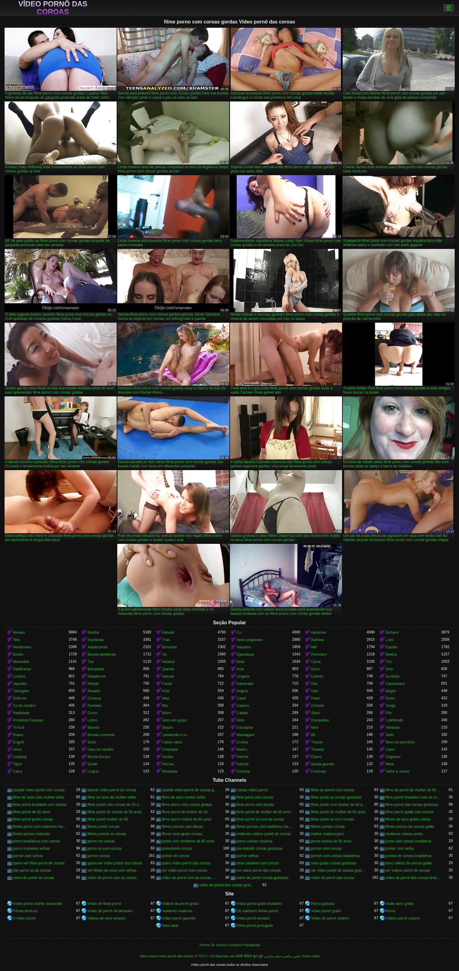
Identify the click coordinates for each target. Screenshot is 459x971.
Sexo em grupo (174, 720)
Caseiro (243, 705)
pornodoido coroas (177, 848)
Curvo (92, 713)
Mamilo (93, 727)
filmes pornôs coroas (328, 826)
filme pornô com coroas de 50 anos (115, 805)
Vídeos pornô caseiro (403, 918)
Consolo (317, 705)
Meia (241, 662)
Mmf (314, 727)
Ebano (316, 757)
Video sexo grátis (400, 904)
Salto (390, 735)
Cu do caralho (24, 705)
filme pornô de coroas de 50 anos (114, 812)
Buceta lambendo (101, 654)
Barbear (317, 640)
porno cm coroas (101, 841)
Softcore (20, 698)
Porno (390, 911)
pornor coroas (98, 856)
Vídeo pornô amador (253, 918)
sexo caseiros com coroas (258, 863)
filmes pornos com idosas (182, 826)
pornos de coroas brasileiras (409, 856)
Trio (389, 662)
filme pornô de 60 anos (31, 812)
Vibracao (393, 727)
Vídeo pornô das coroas (52, 8)
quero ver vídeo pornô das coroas (114, 863)
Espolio (391, 647)
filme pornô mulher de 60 (107, 819)
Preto (315, 698)
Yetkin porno (148, 956)
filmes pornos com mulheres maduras (264, 826)
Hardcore (318, 632)
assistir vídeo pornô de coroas (111, 790)
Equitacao (95, 640)
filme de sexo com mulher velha (39, 797)
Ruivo (390, 698)
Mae (165, 698)
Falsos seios (172, 742)
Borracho (169, 647)
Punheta (94, 705)
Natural (168, 676)
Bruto (91, 742)
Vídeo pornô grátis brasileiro (259, 904)
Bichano (392, 632)
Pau (314, 684)
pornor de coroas (176, 856)
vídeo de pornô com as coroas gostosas (190, 878)
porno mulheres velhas (31, 848)
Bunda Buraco (99, 757)
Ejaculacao (246, 654)
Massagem (246, 735)
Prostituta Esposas (28, 720)
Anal (240, 669)
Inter (314, 691)
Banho (242, 749)
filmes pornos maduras (31, 834)
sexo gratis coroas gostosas (333, 863)
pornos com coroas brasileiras (335, 856)
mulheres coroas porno (404, 834)
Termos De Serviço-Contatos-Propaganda (229, 945)
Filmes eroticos (25, 911)
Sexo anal (170, 925)
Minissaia (169, 771)
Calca (315, 662)
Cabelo (242, 713)
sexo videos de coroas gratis (409, 863)
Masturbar (21, 662)
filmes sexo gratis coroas (182, 834)
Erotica (242, 742)
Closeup (94, 698)
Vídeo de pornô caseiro (330, 918)
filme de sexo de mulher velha (111, 797)
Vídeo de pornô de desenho (109, 911)
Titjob (17, 764)
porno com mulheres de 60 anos (188, 841)
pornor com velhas (28, 856)
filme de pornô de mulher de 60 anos (413, 790)
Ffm (389, 713)
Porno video (311, 956)
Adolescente (97, 647)
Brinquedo (95, 669)
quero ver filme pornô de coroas (39, 863)
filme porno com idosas (255, 805)
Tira (90, 662)
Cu (239, 632)
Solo (389, 669)
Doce (315, 669)
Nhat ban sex (225, 956)
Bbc (165, 705)
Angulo (242, 691)
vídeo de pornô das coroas (332, 878)
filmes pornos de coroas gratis (410, 826)
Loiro (390, 640)
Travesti (317, 749)
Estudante (245, 727)
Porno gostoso (322, 904)
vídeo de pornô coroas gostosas (263, 878)
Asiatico (168, 662)
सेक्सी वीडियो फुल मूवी (249, 956)
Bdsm (166, 713)
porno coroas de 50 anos (331, 841)
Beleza (391, 654)
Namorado (245, 684)
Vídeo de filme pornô (104, 904)
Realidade (21, 713)
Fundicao (318, 771)
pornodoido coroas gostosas (260, 848)
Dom (240, 720)
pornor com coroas (326, 848)
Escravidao (320, 720)
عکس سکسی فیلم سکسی (282, 956)
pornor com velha (400, 848)
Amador (93, 691)
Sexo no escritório (400, 742)
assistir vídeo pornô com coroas (39, 790)
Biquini (167, 727)
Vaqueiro (244, 647)
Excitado (393, 676)
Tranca (316, 742)
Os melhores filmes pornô (257, 911)
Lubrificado (395, 720)
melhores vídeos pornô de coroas (264, 834)
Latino (92, 720)
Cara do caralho (100, 749)
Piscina (168, 764)
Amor (17, 749)
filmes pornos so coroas (106, 834)
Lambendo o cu (174, 735)
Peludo (93, 684)
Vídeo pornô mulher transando (37, 904)
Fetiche (243, 757)
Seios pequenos (250, 640)
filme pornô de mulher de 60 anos (264, 812)
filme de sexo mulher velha (184, 797)
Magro (391, 691)
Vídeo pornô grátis (326, 911)
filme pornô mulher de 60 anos (186, 819)
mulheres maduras (177, 911)
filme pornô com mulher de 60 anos (339, 805)
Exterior (317, 676)
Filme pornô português (255, 925)
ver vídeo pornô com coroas (184, 870)
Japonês (20, 684)
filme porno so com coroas (332, 819)
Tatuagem (21, 691)
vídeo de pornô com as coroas (111, 878)
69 (313, 735)
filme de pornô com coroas (332, 790)
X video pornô (24, 918)
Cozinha (243, 771)
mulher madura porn (327, 834)
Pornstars (319, 654)
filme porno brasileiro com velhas (39, 805)
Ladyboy (20, 757)
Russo (18, 735)
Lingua (92, 771)
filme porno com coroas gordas (187, 805)
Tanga (391, 705)
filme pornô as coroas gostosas (336, 797)
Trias (166, 640)
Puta (166, 691)
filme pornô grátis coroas (33, 819)
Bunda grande (322, 764)
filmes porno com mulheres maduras (41, 826)
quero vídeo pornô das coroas (186, 863)
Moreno (19, 632)
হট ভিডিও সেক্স (204, 956)
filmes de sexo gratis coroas (408, 819)
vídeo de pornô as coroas (33, 878)
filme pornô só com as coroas (260, 819)
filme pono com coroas (255, 797)
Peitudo (168, 632)
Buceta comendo (101, 735)
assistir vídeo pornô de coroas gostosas (190, 790)
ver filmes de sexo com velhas (111, 870)
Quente (168, 669)
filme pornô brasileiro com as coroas (413, 797)
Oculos (167, 757)
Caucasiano (395, 684)
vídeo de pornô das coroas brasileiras (413, 878)
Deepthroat (96, 676)
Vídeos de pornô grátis (180, 904)
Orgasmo (393, 757)
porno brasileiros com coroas (36, 841)
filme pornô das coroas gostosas (412, 805)
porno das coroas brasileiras (409, 841)
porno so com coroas (104, 848)
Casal (241, 698)
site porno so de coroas (32, 870)
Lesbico (19, 676)
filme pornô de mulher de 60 (184, 812)
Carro (390, 749)
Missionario (22, 647)
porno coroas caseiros (255, 841)
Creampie (170, 749)
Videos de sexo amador (106, 918)
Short (315, 713)
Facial (167, 684)
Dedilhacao (22, 669)
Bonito (18, 654)
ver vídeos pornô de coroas (408, 870)
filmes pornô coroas (103, 826)
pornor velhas (248, 856)
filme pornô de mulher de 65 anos (338, 812)
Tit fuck (19, 727)
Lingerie (243, 676)
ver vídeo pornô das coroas (259, 870)
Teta (16, 640)
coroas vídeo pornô (252, 790)
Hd (164, 654)
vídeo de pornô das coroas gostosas (227, 885)
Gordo (92, 764)
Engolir (18, 742)
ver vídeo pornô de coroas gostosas (339, 870)
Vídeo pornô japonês (179, 918)
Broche (93, 632)
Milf (314, 647)
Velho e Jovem (398, 771)
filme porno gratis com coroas (409, 812)
